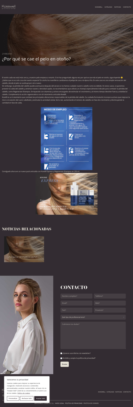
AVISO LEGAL (59, 403)
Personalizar (13, 398)
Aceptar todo (40, 398)
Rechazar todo (27, 398)
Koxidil (63, 94)
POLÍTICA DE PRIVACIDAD (73, 403)
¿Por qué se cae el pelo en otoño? (22, 256)
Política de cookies (23, 393)
